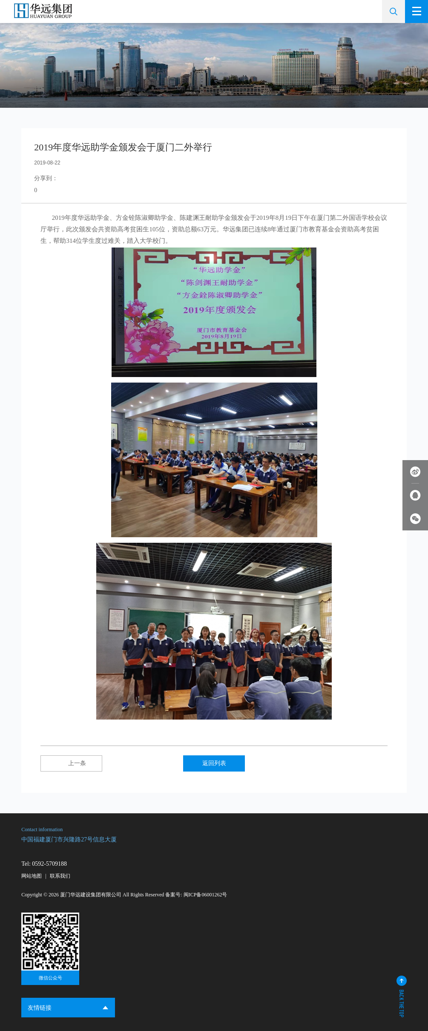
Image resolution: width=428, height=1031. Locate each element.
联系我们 (60, 876)
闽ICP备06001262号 (205, 895)
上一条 (71, 763)
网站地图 (31, 876)
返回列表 (214, 763)
